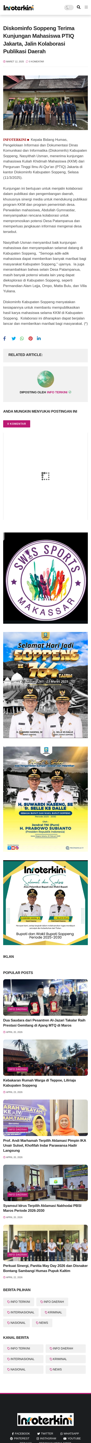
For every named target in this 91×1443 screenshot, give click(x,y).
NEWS (43, 1322)
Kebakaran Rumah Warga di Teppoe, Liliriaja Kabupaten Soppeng (39, 1082)
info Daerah (18, 1009)
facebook (22, 1433)
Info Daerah (18, 1069)
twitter (47, 1433)
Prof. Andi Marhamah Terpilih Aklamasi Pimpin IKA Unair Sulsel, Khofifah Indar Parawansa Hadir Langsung (44, 1146)
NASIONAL (18, 1322)
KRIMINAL (55, 1312)
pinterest (21, 1438)
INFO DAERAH (54, 1301)
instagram (48, 1438)
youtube (74, 1438)
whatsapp (71, 1433)
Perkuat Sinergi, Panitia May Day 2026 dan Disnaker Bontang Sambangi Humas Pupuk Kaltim (45, 1268)
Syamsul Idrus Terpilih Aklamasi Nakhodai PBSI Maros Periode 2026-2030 (42, 1208)
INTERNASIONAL (22, 1312)
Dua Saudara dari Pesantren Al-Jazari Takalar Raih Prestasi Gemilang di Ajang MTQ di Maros (44, 1022)
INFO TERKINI (20, 1301)
